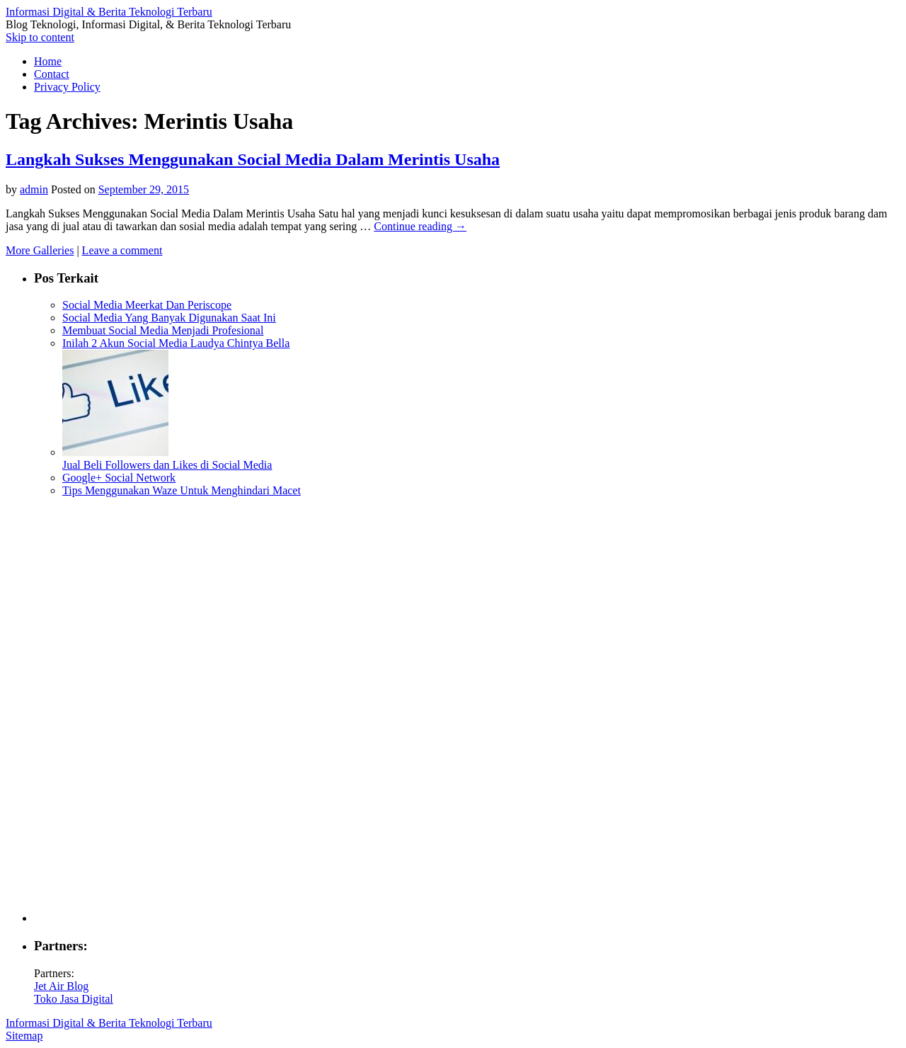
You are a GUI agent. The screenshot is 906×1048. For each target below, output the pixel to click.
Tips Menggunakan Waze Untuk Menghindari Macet (181, 490)
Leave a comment (122, 250)
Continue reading (420, 226)
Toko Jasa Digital (73, 999)
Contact (51, 74)
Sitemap (24, 1036)
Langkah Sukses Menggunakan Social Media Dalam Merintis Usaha (253, 159)
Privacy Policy (67, 87)
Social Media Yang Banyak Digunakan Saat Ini (169, 318)
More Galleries (40, 250)
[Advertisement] (467, 709)
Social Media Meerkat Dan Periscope (146, 305)
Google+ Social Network (119, 478)
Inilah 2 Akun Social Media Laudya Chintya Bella (175, 343)
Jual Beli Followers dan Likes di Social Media (167, 465)
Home (48, 61)
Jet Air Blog (61, 986)
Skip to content (40, 37)
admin (34, 189)
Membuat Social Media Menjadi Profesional (162, 330)
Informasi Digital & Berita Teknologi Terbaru (109, 12)
